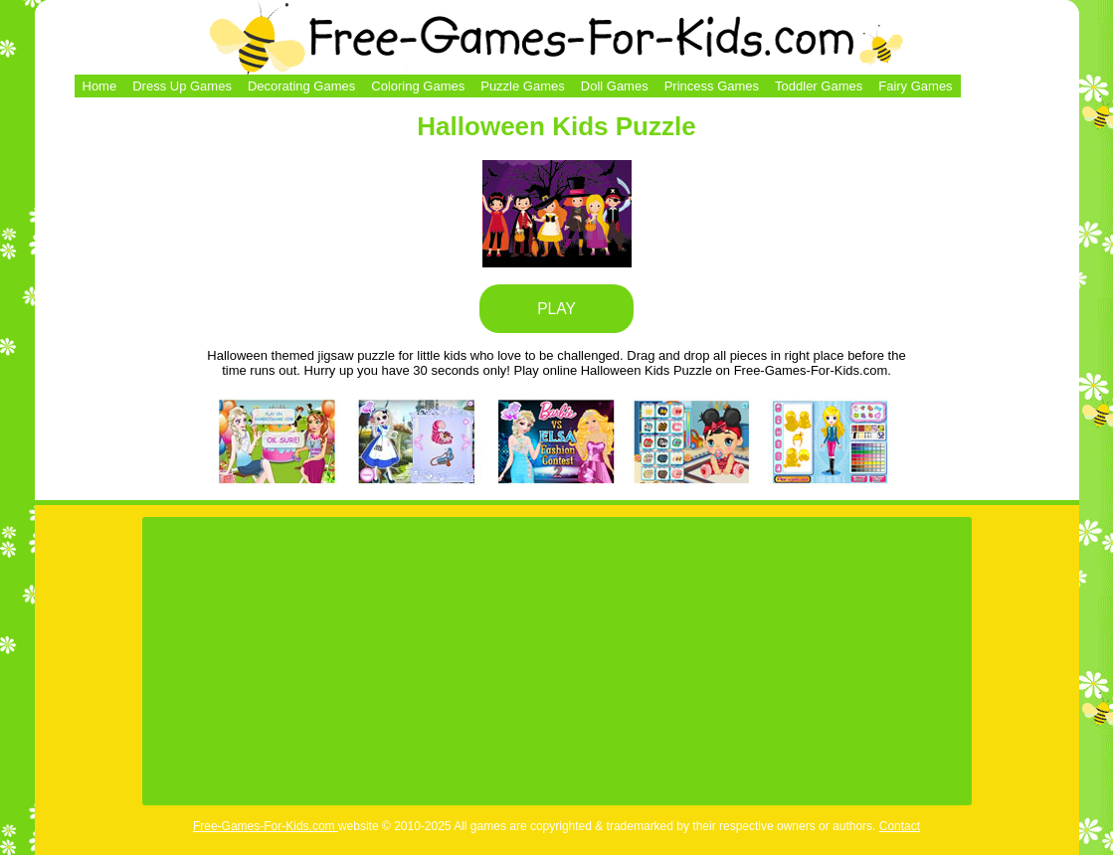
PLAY (556, 308)
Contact (899, 826)
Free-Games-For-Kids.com (265, 826)
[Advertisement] (557, 661)
